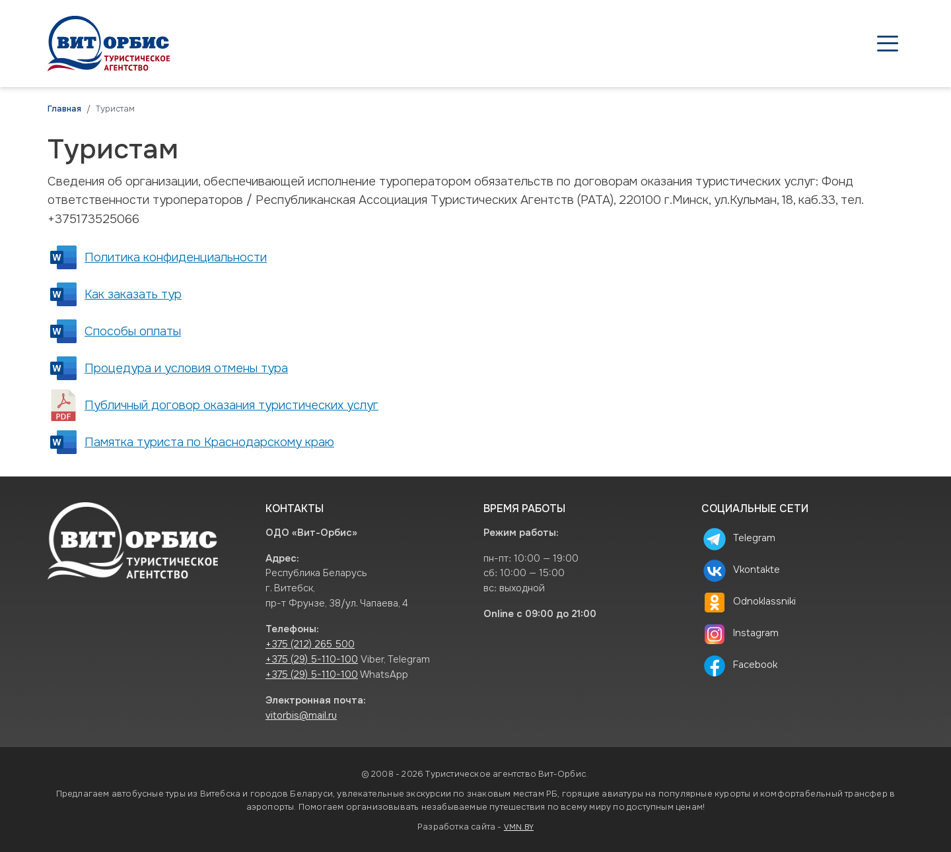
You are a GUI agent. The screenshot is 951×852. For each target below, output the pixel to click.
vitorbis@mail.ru (301, 715)
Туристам (722, 43)
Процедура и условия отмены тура (186, 368)
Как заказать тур (133, 294)
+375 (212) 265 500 (310, 644)
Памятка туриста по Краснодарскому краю (209, 442)
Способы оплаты (133, 331)
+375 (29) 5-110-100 (311, 659)
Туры (559, 43)
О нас (793, 43)
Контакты (862, 43)
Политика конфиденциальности (176, 257)
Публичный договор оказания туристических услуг (231, 405)
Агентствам (634, 43)
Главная (64, 109)
